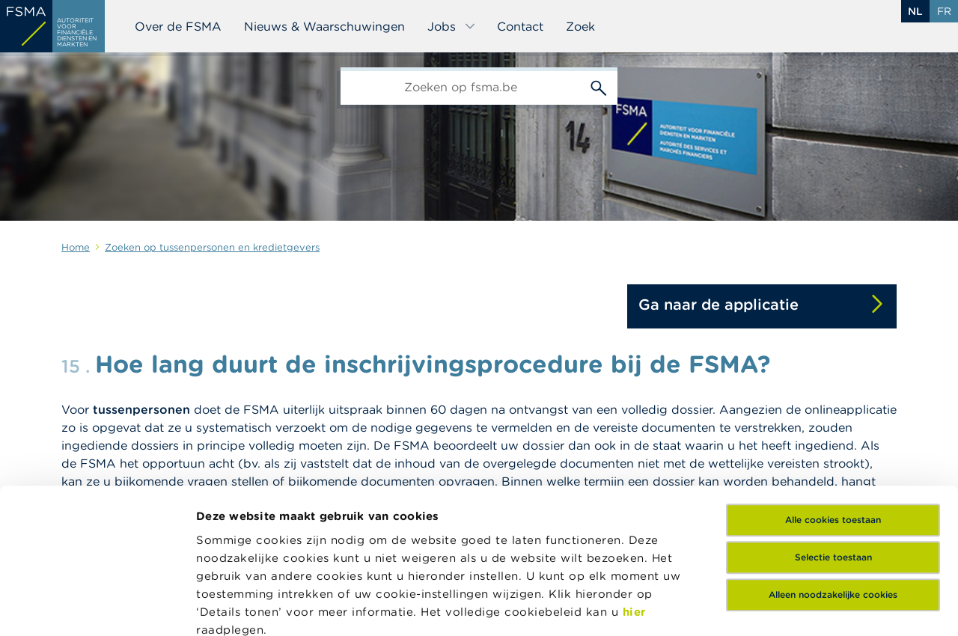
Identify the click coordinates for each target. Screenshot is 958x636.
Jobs (451, 26)
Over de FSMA (178, 26)
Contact (520, 26)
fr (944, 11)
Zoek (580, 26)
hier (634, 476)
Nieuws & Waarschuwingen (324, 26)
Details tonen (234, 606)
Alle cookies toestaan (833, 384)
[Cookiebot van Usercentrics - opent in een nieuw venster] (96, 607)
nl (915, 11)
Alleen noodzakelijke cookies (833, 459)
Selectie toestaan (833, 421)
